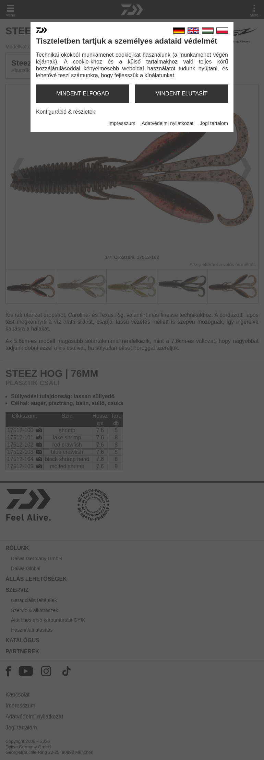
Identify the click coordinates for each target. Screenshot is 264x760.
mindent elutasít (181, 93)
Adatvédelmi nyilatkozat (167, 123)
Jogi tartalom (214, 123)
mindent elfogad (82, 93)
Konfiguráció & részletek (65, 112)
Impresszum (121, 123)
